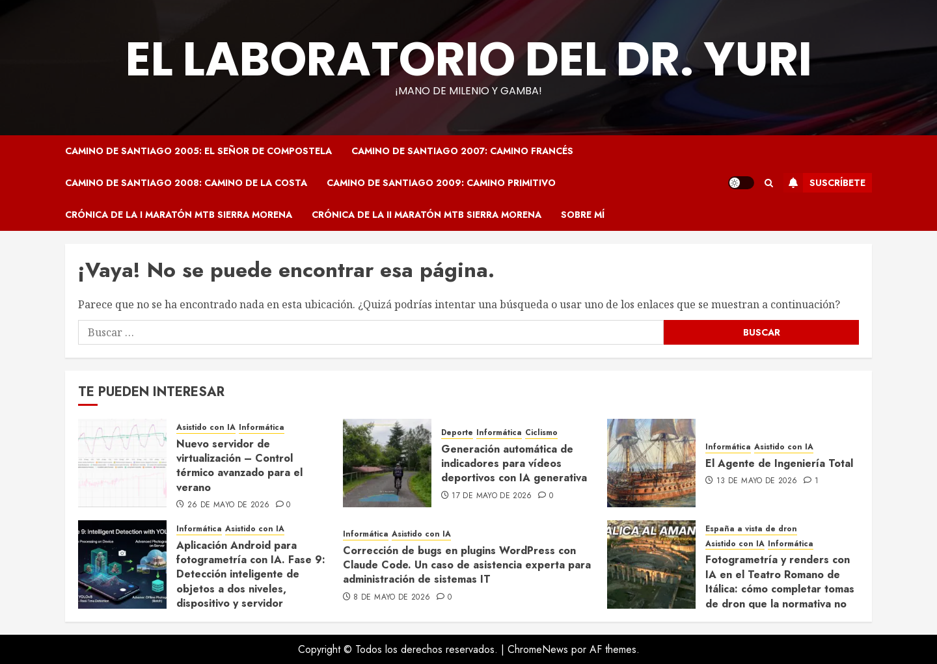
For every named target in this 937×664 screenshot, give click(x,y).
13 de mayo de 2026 (756, 481)
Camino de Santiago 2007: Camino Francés (462, 150)
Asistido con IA (206, 427)
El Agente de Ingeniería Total (779, 463)
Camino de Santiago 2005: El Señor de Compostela (198, 150)
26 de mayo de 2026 (228, 505)
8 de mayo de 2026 (391, 597)
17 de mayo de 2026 (492, 496)
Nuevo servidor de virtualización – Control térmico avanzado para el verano (239, 465)
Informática (261, 427)
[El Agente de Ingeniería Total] (651, 463)
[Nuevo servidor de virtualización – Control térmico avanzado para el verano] (122, 463)
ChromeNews (538, 649)
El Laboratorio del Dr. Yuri (469, 59)
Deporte (457, 432)
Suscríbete (824, 183)
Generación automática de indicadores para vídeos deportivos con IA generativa (514, 464)
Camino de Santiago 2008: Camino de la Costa (186, 182)
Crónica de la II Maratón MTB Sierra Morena (426, 214)
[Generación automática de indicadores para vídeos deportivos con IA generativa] (387, 463)
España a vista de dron (751, 529)
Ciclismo (541, 432)
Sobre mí (582, 214)
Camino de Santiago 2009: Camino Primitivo (441, 182)
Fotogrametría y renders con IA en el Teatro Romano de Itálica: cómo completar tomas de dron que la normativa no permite (779, 589)
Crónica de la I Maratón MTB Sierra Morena (178, 214)
